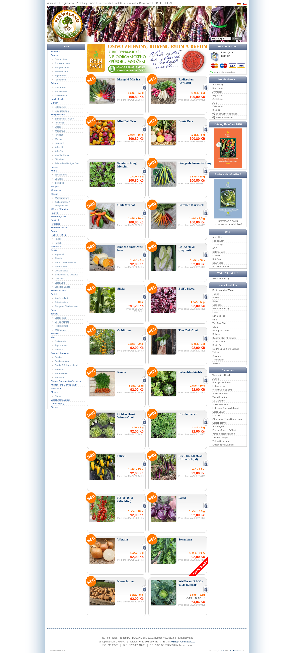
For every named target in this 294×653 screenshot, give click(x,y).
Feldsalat (59, 278)
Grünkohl (59, 143)
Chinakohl (59, 159)
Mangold (55, 186)
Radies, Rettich (58, 235)
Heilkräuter (56, 388)
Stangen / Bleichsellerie (66, 306)
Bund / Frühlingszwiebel (66, 365)
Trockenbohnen (62, 63)
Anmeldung (218, 84)
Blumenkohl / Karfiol (64, 118)
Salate (54, 250)
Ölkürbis (59, 179)
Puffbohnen (60, 79)
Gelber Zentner (219, 423)
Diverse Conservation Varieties (66, 381)
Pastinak (55, 220)
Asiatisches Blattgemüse (67, 163)
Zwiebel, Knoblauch (60, 353)
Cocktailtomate (62, 322)
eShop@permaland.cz (183, 641)
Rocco (215, 297)
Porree (54, 231)
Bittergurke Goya (220, 330)
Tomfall (215, 294)
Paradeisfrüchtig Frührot (224, 430)
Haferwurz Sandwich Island (225, 408)
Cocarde (216, 356)
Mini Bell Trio (218, 316)
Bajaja (215, 301)
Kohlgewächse (58, 114)
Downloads (145, 3)
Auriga (215, 379)
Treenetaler (218, 359)
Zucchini (55, 333)
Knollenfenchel (58, 99)
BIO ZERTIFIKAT (163, 3)
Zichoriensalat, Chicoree (66, 274)
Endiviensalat (61, 270)
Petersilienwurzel (59, 227)
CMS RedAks (234, 651)
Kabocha (216, 334)
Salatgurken (60, 107)
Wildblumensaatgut (60, 400)
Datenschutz (104, 3)
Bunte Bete (217, 345)
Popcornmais (61, 345)
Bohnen (54, 55)
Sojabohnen (60, 75)
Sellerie (54, 294)
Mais (53, 337)
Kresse (54, 167)
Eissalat (58, 258)
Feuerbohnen (61, 71)
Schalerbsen (61, 91)
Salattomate (60, 317)
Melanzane (56, 190)
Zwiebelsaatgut (62, 361)
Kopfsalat (59, 254)
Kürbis (54, 170)
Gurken (54, 103)
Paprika (54, 212)
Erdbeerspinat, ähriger (223, 444)
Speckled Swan (220, 393)
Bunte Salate (61, 266)
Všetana (216, 363)
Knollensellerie (62, 298)
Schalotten (60, 377)
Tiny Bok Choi (219, 323)
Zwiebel (58, 357)
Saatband (55, 51)
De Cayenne (218, 400)
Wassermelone (62, 198)
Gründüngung (57, 403)
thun (214, 319)
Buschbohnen (61, 59)
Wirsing (58, 139)
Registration (67, 3)
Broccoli (58, 126)
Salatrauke (60, 283)
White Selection (220, 404)
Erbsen (54, 83)
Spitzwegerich (219, 426)
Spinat (54, 310)
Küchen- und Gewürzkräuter (64, 385)
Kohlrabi (59, 147)
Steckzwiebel (61, 373)
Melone (54, 194)
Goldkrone (217, 305)
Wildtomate (60, 330)
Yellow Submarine (221, 441)
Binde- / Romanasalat (65, 262)
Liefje (215, 312)
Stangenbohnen (62, 67)
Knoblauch (60, 369)
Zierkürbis (59, 183)
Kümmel (216, 415)
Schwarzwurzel (58, 290)
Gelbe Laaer (218, 411)
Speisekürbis (61, 174)
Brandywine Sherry (221, 382)
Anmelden (52, 3)
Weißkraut (60, 131)
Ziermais (59, 349)
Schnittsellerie (61, 302)
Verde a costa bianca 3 (223, 434)
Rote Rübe (56, 246)
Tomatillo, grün (219, 397)
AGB (92, 3)
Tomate (54, 313)
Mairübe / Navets (63, 155)
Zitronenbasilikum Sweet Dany (227, 419)
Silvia (215, 327)
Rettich (58, 243)
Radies (58, 239)
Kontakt (118, 3)
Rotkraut (59, 135)
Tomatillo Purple (220, 437)
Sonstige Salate (62, 287)
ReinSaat (131, 3)
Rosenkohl (60, 122)
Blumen (54, 392)
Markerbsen (60, 87)
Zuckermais (60, 341)
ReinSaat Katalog (221, 278)
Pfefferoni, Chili (58, 216)
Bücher (54, 407)
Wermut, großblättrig (222, 390)
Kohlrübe (59, 151)
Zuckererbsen (61, 95)
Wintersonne (218, 341)
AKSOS (221, 651)
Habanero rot (218, 386)
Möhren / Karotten (59, 209)
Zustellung (82, 3)
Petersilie (55, 224)
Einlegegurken (62, 111)
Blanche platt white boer (224, 338)
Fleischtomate (61, 326)
